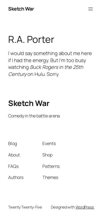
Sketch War (21, 8)
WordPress (85, 207)
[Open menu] (90, 9)
